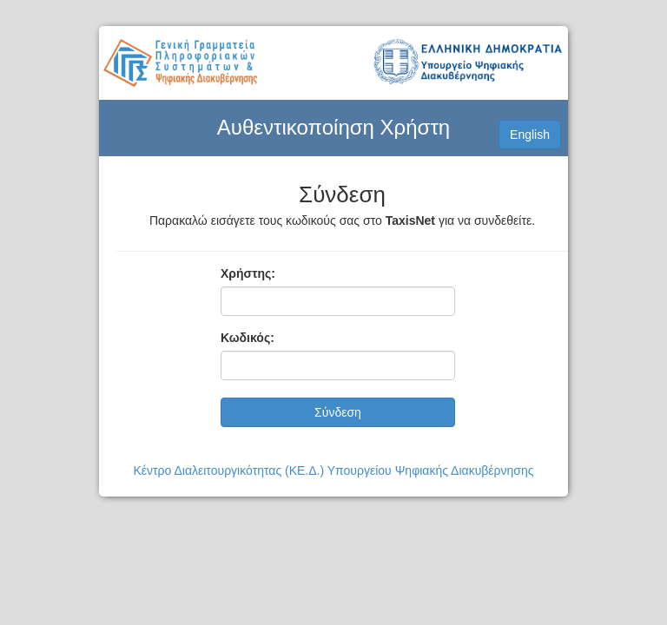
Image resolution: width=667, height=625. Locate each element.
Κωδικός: (247, 338)
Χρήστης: (248, 273)
